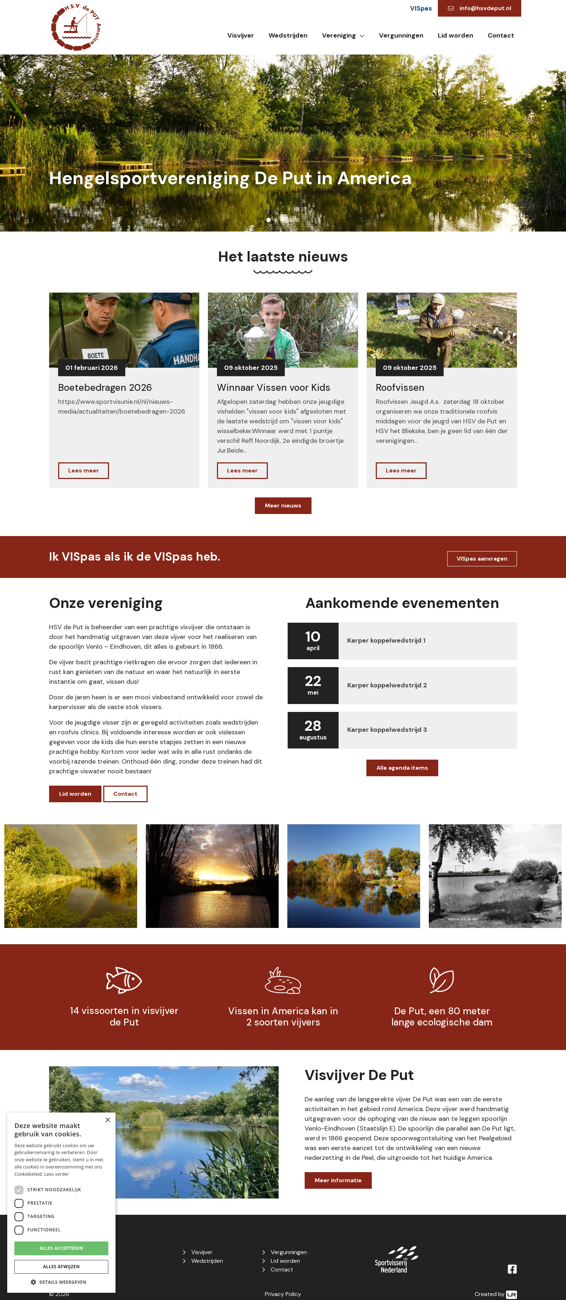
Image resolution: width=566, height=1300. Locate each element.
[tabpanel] (283, 143)
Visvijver (240, 35)
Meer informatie (338, 1180)
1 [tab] (268, 220)
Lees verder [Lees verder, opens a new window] (56, 1174)
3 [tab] (283, 220)
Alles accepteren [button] (61, 1248)
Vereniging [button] (339, 35)
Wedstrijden (288, 35)
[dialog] (61, 1203)
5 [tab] (297, 220)
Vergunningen (401, 35)
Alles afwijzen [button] (61, 1267)
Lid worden (455, 35)
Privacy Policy (283, 1294)
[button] (61, 1282)
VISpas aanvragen (482, 558)
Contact (501, 35)
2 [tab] (276, 220)
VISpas (421, 8)
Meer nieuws (283, 505)
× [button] (107, 1120)
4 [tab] (290, 220)
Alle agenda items (402, 768)
